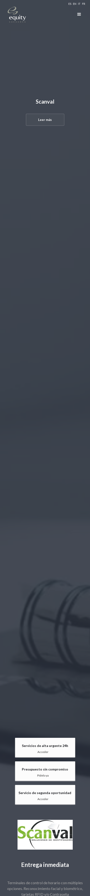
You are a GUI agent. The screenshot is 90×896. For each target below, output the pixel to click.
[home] (28, 14)
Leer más (45, 120)
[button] (79, 14)
